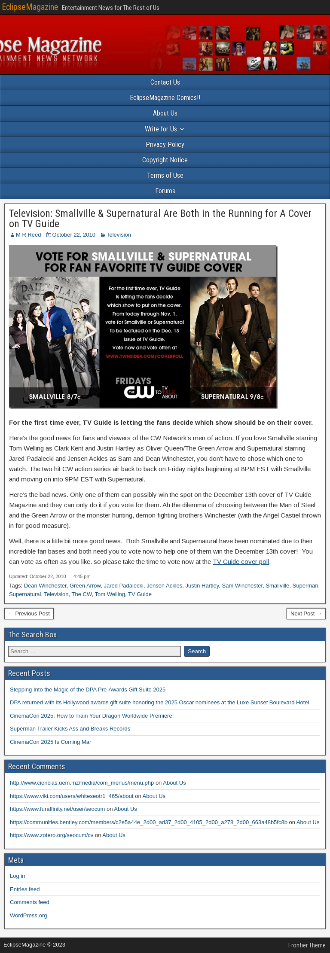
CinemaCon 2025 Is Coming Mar (50, 742)
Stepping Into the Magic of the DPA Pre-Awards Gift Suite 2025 (87, 689)
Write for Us (161, 129)
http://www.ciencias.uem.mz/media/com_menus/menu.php (82, 782)
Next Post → (306, 613)
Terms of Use (165, 175)
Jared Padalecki (124, 585)
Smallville (277, 585)
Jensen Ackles (164, 585)
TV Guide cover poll (241, 561)
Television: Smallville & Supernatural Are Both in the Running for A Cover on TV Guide (160, 218)
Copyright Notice (165, 160)
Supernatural (25, 594)
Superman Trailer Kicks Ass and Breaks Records (70, 728)
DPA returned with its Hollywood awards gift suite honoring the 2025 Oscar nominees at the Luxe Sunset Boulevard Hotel (159, 702)
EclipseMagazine (30, 7)
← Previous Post (29, 613)
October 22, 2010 (73, 234)
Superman (305, 585)
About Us (165, 113)
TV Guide (140, 594)
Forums (165, 191)
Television (119, 234)
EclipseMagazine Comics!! (165, 98)
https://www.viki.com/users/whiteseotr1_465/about (72, 796)
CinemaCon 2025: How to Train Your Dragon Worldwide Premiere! (92, 715)
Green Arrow (85, 585)
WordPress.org (28, 915)
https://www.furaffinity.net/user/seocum (57, 809)
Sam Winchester (242, 585)
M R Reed (28, 234)
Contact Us (165, 82)
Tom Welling (110, 594)
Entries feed (25, 889)
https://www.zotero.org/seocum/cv (51, 835)
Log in (17, 876)
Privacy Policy (165, 144)
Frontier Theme (307, 945)
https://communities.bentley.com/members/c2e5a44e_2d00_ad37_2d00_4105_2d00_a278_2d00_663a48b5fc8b (148, 822)
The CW (82, 594)
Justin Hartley (202, 585)
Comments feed (29, 902)
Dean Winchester (45, 585)
